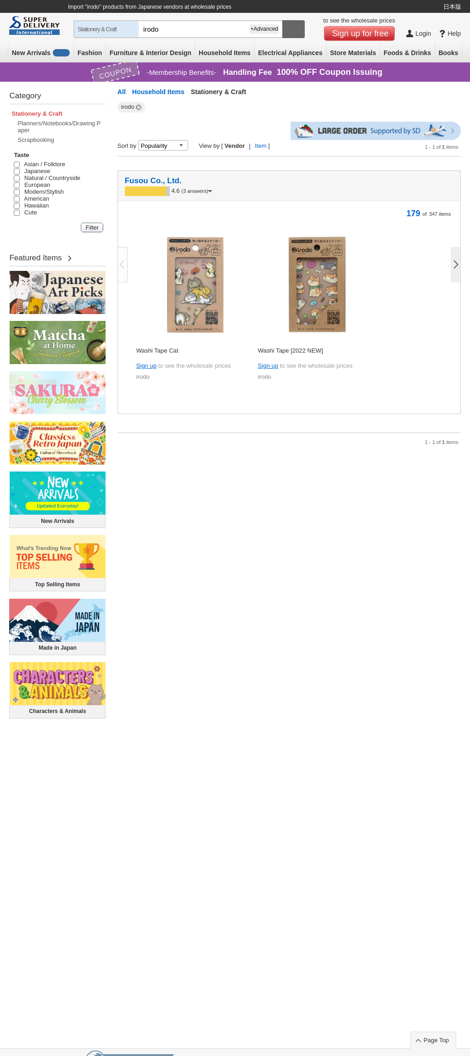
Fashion (90, 52)
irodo (143, 376)
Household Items (225, 52)
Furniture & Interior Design (150, 52)
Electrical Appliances (290, 52)
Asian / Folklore (39, 164)
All (122, 92)
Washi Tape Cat (157, 350)
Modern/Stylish (38, 191)
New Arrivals (41, 52)
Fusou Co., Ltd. (153, 180)
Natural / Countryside (47, 177)
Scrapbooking (35, 139)
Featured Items (35, 257)
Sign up (146, 365)
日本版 (452, 6)
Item (260, 145)
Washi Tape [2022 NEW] (290, 350)
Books (448, 52)
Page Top (436, 1040)
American (31, 198)
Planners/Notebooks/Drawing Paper (59, 127)
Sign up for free (360, 33)
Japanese (32, 171)
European (32, 184)
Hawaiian (31, 205)
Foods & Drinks (407, 52)
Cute (25, 212)
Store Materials (353, 52)
